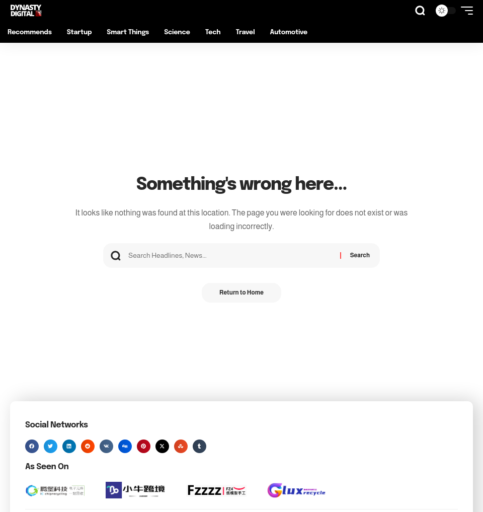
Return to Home (241, 293)
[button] (420, 11)
